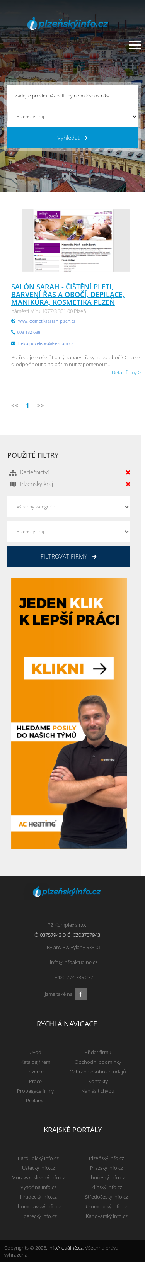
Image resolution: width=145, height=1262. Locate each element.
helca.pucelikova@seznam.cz (45, 343)
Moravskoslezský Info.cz (38, 1177)
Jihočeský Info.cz (107, 1177)
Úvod (35, 1052)
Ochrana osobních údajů (98, 1071)
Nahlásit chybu (97, 1090)
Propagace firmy (35, 1090)
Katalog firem (35, 1061)
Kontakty (98, 1081)
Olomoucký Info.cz (106, 1206)
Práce (35, 1081)
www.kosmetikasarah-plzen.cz (46, 321)
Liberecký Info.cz (38, 1216)
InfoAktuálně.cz (65, 1247)
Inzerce (35, 1071)
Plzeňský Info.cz (106, 1158)
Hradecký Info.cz (38, 1196)
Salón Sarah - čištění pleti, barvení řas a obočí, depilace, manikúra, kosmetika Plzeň (68, 294)
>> (40, 405)
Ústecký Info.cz (38, 1167)
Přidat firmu (98, 1052)
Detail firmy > (126, 372)
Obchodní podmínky (98, 1061)
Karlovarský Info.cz (107, 1216)
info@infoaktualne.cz (73, 962)
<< (14, 405)
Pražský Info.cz (106, 1167)
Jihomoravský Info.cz (38, 1206)
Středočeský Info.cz (106, 1196)
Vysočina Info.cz (38, 1187)
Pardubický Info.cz (38, 1158)
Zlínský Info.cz (106, 1187)
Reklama (35, 1100)
